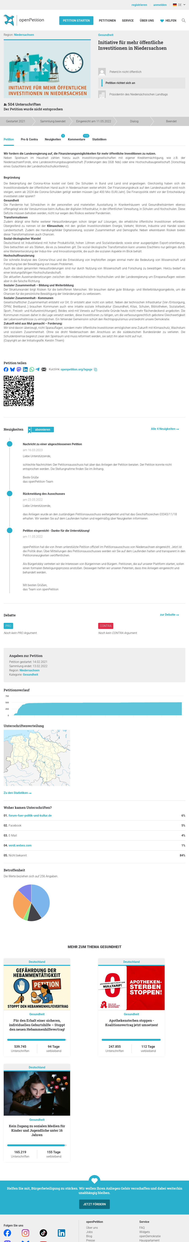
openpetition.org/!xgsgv (79, 369)
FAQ (142, 1227)
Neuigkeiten (53, 137)
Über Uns (147, 20)
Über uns (92, 1227)
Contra (105, 626)
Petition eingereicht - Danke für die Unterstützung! (56, 530)
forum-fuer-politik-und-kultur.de (30, 815)
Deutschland (37, 962)
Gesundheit (105, 35)
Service (128, 20)
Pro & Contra (29, 139)
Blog (89, 1236)
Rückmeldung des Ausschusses (44, 494)
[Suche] (183, 20)
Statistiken (99, 139)
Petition (9, 139)
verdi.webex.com (20, 845)
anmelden (160, 5)
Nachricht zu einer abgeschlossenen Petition (52, 444)
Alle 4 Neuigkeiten (163, 429)
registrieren (139, 5)
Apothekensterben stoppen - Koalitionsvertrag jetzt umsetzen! (131, 1022)
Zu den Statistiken (16, 793)
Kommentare (76, 137)
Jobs (89, 1232)
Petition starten (76, 20)
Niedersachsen (24, 35)
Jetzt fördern (94, 1204)
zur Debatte (168, 614)
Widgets (144, 1232)
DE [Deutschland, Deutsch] (177, 5)
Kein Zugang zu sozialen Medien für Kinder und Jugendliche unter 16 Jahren (37, 1130)
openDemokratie (150, 1236)
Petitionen (107, 20)
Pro (8, 626)
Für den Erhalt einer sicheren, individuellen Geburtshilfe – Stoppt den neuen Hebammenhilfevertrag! (37, 1024)
